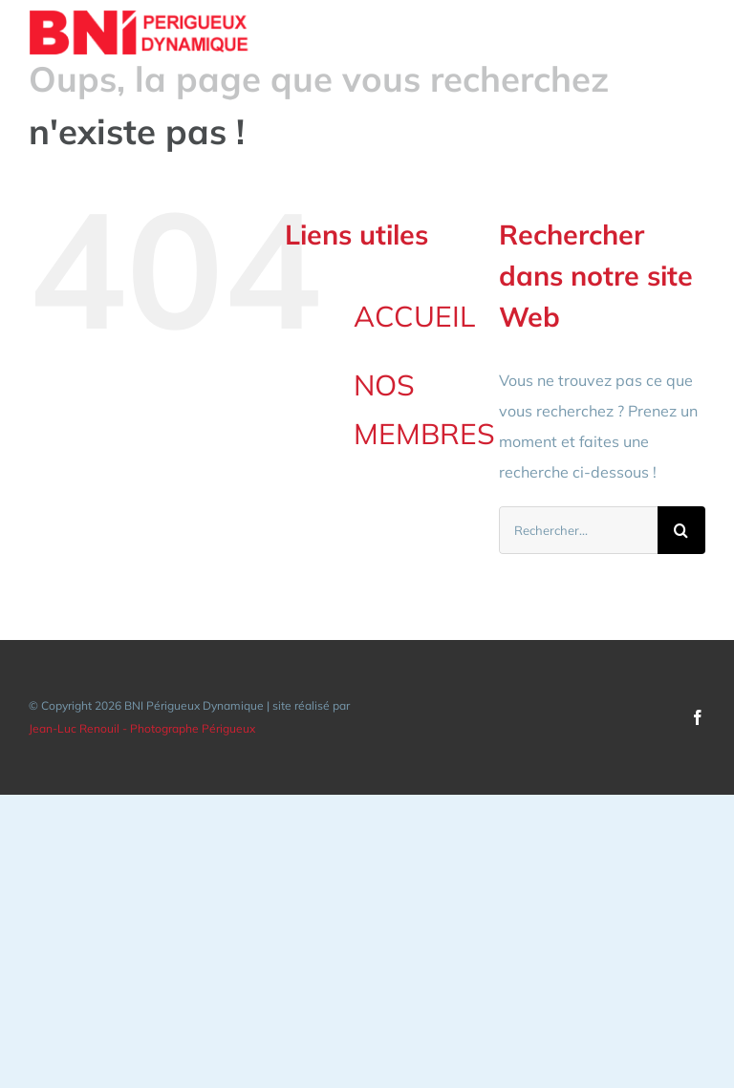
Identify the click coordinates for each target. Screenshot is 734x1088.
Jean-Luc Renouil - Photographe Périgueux (142, 728)
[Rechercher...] (578, 530)
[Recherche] (681, 530)
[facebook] (697, 717)
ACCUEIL (414, 316)
